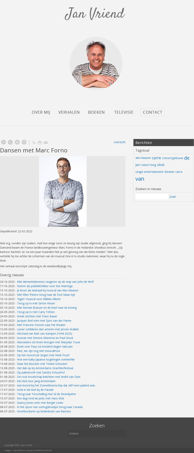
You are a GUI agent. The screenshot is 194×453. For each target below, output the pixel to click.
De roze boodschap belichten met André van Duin (48, 377)
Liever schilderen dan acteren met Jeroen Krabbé (48, 329)
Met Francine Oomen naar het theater (41, 325)
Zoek (172, 197)
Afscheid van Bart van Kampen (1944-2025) (44, 333)
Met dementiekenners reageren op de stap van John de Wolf (55, 282)
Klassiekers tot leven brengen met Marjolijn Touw (48, 342)
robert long (148, 165)
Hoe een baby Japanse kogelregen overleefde (46, 359)
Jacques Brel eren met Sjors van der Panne (44, 320)
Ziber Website (19, 450)
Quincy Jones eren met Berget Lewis (40, 402)
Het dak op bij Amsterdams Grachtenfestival (45, 368)
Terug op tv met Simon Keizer (36, 303)
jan (137, 165)
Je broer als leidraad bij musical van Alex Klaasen (47, 290)
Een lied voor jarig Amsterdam (36, 381)
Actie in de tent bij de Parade (35, 390)
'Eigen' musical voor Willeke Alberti (39, 299)
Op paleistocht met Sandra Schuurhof (41, 372)
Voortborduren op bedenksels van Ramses (44, 411)
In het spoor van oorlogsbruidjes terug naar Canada (50, 407)
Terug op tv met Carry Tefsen (36, 312)
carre (156, 157)
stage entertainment (149, 172)
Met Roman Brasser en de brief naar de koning (47, 307)
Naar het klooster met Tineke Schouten (42, 364)
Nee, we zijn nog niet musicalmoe (38, 351)
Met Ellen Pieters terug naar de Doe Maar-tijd (46, 295)
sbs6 (160, 164)
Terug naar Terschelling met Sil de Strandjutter (46, 394)
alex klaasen (143, 158)
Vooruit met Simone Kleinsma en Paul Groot (45, 338)
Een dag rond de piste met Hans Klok (40, 398)
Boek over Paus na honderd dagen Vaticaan (45, 346)
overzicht (119, 142)
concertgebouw (172, 158)
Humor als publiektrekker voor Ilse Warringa (45, 286)
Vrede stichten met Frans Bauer (37, 316)
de (186, 158)
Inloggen (7, 450)
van (139, 178)
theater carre (173, 172)
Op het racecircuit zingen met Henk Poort (43, 355)
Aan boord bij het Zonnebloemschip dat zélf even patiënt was (56, 385)
